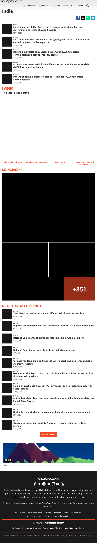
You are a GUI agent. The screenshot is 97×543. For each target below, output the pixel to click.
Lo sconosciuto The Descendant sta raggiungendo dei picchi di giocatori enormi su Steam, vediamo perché (51, 41)
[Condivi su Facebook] (78, 18)
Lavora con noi (75, 512)
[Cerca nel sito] (88, 6)
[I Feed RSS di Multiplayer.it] (62, 483)
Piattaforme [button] (30, 6)
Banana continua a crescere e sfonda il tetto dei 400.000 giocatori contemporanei (48, 78)
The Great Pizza (61, 528)
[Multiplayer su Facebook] (34, 483)
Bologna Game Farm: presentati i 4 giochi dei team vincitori (44, 350)
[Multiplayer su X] (39, 483)
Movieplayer (27, 528)
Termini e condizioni (53, 512)
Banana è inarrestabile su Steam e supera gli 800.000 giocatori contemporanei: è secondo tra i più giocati (46, 53)
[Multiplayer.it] (11, 1)
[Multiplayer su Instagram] (43, 483)
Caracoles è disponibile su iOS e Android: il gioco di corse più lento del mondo (50, 424)
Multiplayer (16, 528)
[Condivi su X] (83, 18)
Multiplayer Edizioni (77, 528)
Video (66, 6)
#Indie (8, 460)
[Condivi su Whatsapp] (88, 18)
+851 (80, 289)
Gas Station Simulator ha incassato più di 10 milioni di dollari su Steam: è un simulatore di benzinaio (53, 375)
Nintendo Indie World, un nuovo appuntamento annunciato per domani (51, 411)
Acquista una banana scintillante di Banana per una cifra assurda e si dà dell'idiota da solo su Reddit (51, 66)
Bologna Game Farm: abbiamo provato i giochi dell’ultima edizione (48, 337)
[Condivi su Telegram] (93, 18)
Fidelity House (48, 528)
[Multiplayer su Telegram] (48, 483)
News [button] (57, 6)
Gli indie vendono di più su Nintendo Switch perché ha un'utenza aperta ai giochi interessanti (53, 362)
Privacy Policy (38, 512)
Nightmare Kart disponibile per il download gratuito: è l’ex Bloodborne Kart (53, 325)
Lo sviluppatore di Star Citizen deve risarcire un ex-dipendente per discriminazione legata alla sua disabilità (48, 28)
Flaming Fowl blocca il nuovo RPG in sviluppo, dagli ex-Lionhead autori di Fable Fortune (52, 387)
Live (72, 6)
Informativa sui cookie (23, 512)
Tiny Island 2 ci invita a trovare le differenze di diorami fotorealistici (49, 313)
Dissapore (37, 528)
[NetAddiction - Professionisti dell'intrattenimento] (54, 523)
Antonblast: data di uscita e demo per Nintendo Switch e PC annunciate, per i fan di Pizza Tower (53, 400)
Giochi (80, 6)
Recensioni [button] (44, 6)
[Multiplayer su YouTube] (57, 483)
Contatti (65, 512)
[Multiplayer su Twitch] (53, 483)
